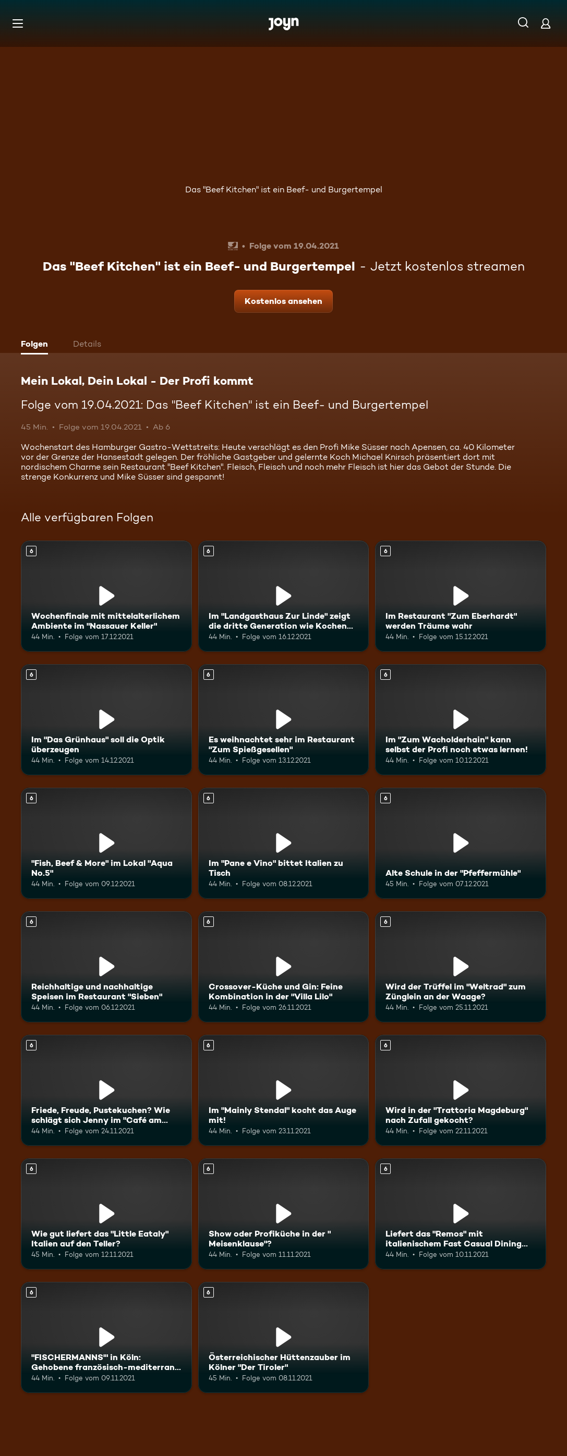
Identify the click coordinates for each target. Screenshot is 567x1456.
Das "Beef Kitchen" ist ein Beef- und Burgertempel (283, 189)
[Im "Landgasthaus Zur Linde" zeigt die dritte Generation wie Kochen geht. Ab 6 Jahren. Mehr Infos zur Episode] (283, 596)
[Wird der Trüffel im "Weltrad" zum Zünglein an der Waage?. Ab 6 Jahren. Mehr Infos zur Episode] (460, 966)
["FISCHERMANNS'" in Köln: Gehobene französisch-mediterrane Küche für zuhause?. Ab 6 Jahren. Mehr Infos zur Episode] (106, 1337)
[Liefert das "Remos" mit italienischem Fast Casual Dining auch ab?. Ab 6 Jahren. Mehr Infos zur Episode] (460, 1213)
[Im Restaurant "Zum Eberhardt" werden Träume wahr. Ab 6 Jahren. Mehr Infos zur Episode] (460, 596)
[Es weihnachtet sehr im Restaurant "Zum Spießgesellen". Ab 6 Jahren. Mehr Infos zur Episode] (283, 719)
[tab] (37, 345)
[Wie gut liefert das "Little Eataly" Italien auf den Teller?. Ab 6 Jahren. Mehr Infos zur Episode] (106, 1213)
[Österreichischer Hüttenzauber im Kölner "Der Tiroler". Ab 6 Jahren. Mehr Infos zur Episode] (283, 1337)
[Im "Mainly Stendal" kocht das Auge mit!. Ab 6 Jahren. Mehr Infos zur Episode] (283, 1090)
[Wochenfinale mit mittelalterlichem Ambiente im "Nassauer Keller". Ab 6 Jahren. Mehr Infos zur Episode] (106, 596)
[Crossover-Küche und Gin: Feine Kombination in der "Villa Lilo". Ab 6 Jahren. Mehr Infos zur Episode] (283, 966)
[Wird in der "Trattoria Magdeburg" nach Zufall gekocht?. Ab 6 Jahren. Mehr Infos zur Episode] (460, 1090)
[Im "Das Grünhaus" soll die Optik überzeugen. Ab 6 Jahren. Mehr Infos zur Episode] (106, 719)
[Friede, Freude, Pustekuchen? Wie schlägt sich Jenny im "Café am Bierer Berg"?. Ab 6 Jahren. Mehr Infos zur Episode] (106, 1090)
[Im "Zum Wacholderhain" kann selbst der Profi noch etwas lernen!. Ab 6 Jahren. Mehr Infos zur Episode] (460, 719)
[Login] (545, 23)
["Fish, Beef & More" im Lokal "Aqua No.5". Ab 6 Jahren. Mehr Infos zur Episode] (106, 843)
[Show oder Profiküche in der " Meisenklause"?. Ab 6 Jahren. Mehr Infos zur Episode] (283, 1213)
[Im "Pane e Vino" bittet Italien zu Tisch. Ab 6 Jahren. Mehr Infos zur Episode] (283, 843)
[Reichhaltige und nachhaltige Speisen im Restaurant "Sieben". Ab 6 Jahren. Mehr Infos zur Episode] (106, 966)
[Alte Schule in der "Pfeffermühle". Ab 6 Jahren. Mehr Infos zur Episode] (460, 843)
